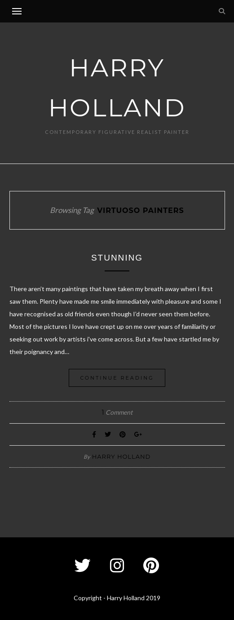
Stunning (117, 257)
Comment (117, 412)
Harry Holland (121, 456)
